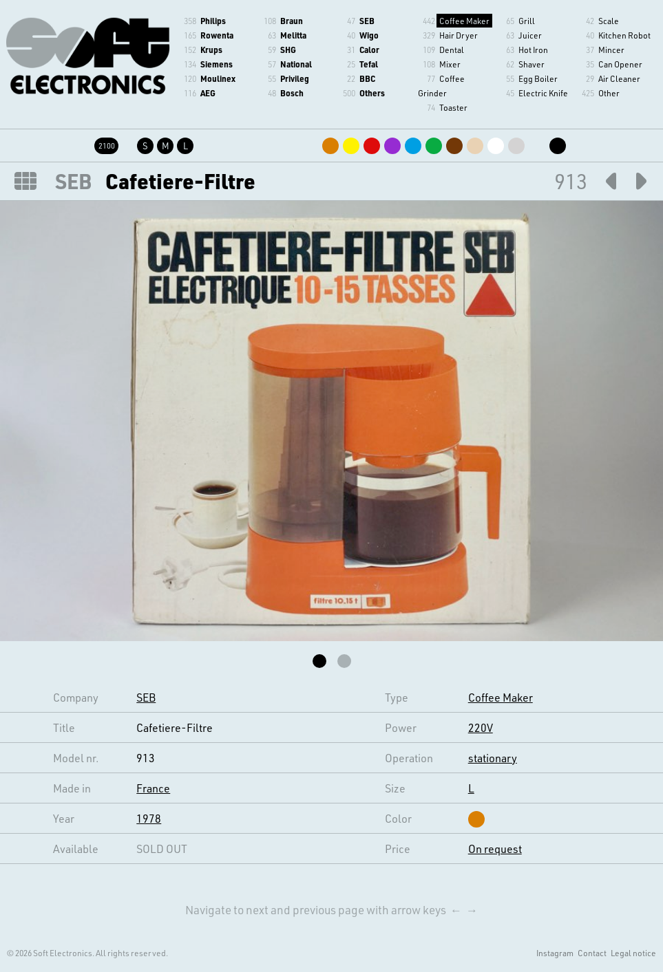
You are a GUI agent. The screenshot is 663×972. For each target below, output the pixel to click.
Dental (451, 49)
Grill (526, 20)
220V (480, 727)
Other (609, 92)
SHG (288, 49)
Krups (211, 49)
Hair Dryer (458, 35)
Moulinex (217, 78)
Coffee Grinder (441, 85)
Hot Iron (533, 49)
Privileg (294, 78)
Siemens (216, 63)
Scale (608, 20)
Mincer (611, 49)
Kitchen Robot (624, 35)
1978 (148, 818)
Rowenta (216, 35)
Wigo (369, 35)
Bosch (292, 92)
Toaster (453, 107)
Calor (369, 49)
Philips (213, 20)
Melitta (293, 35)
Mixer (450, 63)
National (296, 63)
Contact (592, 952)
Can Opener (620, 63)
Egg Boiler (538, 78)
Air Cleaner (619, 78)
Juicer (530, 35)
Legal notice (633, 952)
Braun (291, 20)
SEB (367, 20)
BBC (367, 78)
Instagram (554, 952)
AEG (207, 92)
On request (495, 848)
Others (372, 92)
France (153, 788)
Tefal (368, 63)
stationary (492, 757)
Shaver (531, 63)
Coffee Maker (464, 20)
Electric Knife (543, 92)
